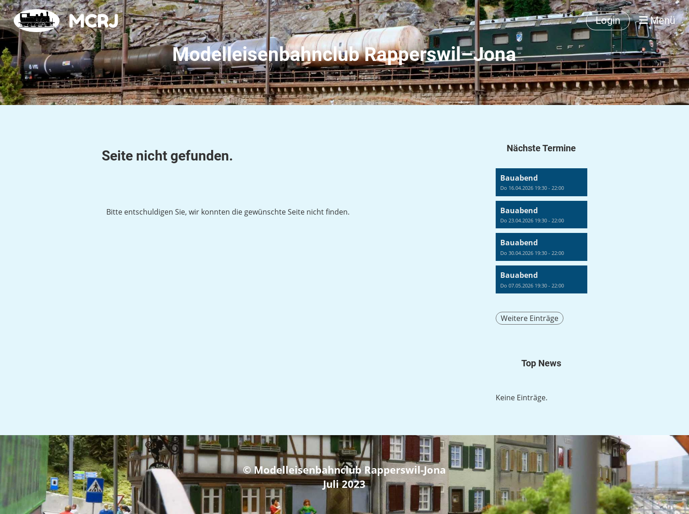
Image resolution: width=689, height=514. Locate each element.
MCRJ (94, 21)
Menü (657, 20)
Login (608, 20)
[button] (541, 182)
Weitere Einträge (529, 318)
